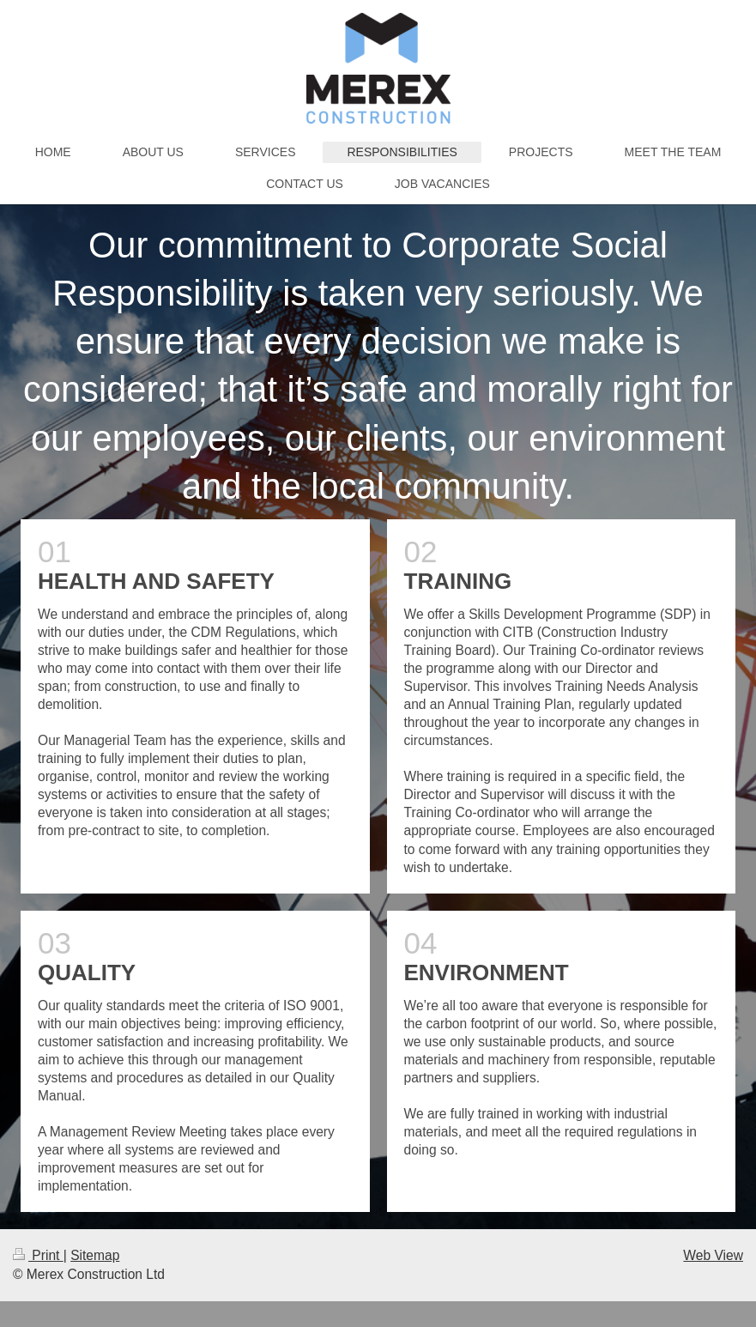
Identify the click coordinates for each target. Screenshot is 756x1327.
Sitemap (94, 1255)
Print (38, 1255)
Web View (713, 1255)
